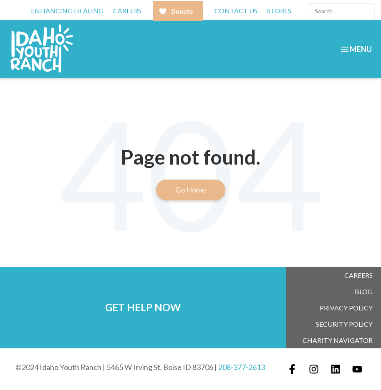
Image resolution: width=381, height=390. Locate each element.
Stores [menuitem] (279, 11)
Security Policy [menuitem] (344, 324)
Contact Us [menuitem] (235, 11)
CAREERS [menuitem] (127, 11)
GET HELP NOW (143, 307)
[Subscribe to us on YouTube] (357, 369)
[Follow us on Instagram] (313, 369)
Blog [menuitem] (364, 291)
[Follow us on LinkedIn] (335, 369)
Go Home (190, 189)
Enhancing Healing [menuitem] (67, 11)
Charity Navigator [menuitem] (338, 340)
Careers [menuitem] (358, 275)
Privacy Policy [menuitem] (346, 308)
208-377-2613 (241, 367)
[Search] (341, 11)
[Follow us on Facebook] (292, 369)
